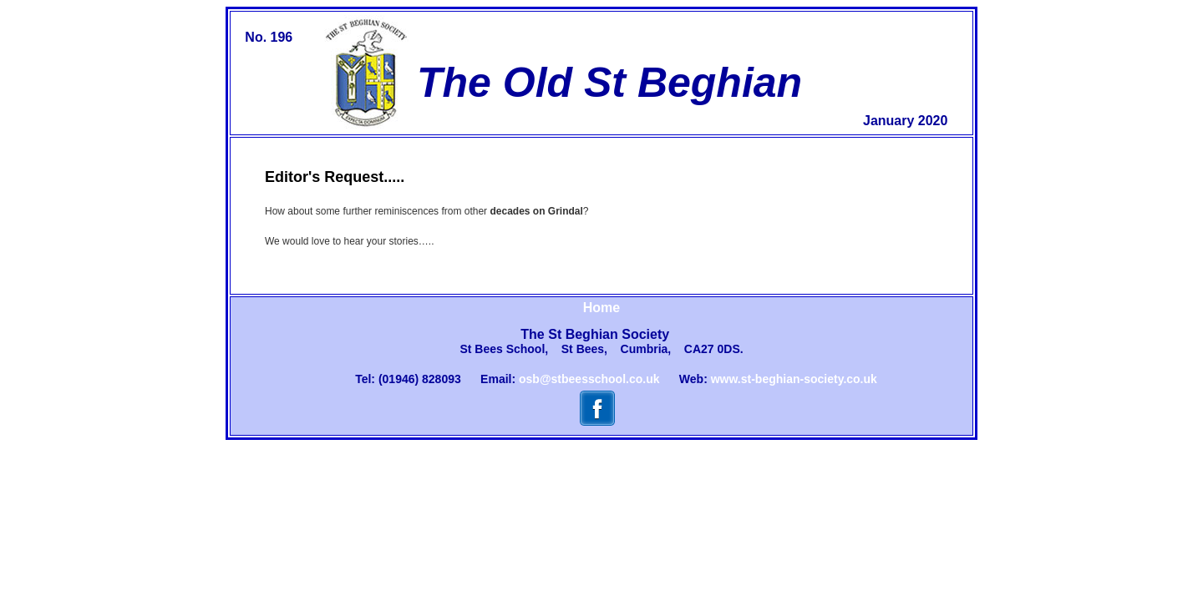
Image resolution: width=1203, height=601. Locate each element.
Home (601, 307)
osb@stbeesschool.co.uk (589, 379)
